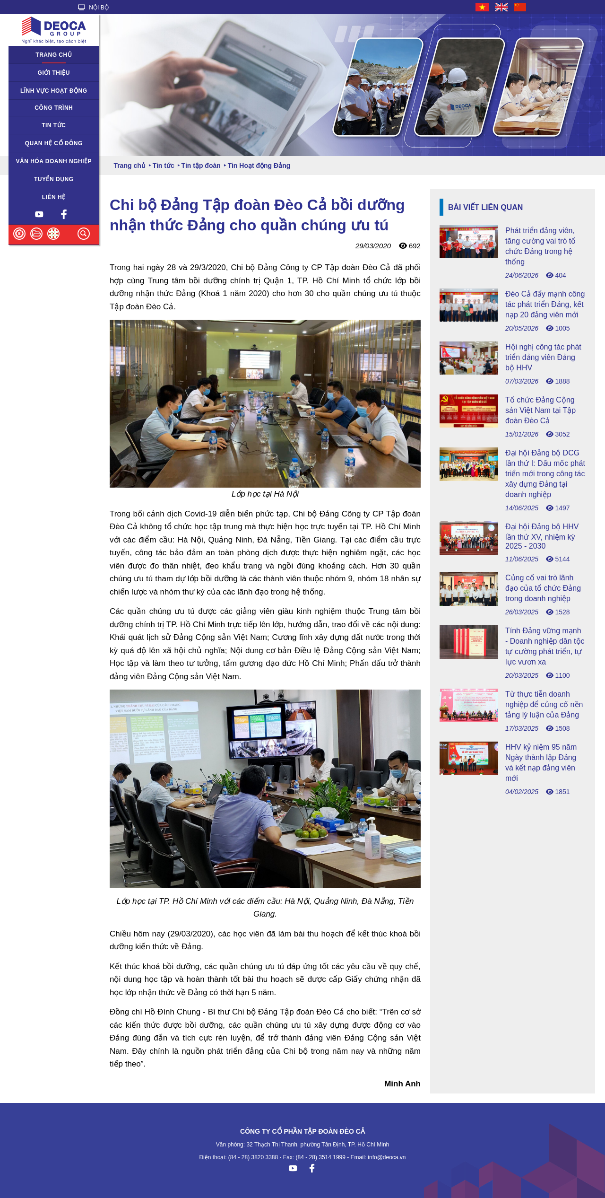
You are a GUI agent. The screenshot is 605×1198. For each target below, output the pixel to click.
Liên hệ (54, 197)
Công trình (54, 108)
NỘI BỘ (93, 7)
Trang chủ (53, 55)
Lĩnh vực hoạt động (53, 90)
